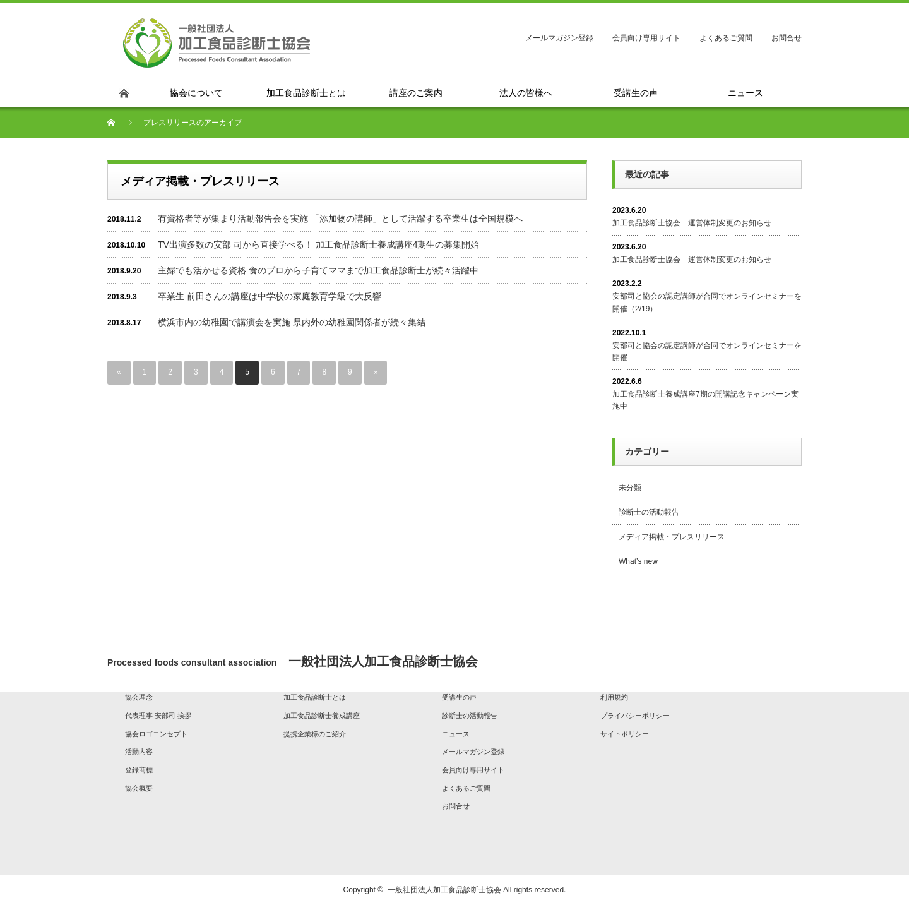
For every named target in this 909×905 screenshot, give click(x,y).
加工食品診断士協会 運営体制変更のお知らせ (691, 223)
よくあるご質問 (725, 37)
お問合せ (786, 37)
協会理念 (139, 697)
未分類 (630, 487)
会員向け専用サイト (646, 37)
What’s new (638, 561)
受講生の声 (459, 697)
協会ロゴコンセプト (156, 734)
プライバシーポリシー (635, 715)
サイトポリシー (624, 734)
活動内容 (139, 751)
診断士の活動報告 (649, 512)
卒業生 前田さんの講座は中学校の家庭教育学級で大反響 (269, 296)
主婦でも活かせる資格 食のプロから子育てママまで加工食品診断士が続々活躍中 (318, 270)
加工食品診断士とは (314, 697)
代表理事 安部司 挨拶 (158, 715)
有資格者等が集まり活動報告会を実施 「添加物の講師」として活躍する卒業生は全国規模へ (340, 218)
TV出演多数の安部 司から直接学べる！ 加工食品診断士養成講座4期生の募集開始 (318, 244)
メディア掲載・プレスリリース (672, 536)
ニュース (456, 734)
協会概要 (139, 788)
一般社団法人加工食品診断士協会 (444, 889)
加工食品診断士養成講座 (321, 715)
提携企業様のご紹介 (314, 734)
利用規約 (614, 697)
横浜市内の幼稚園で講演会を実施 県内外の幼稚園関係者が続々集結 (291, 322)
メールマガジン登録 (559, 37)
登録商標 (139, 770)
